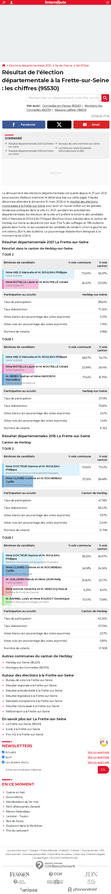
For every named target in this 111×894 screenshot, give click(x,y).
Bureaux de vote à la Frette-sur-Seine (79, 143)
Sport (7, 757)
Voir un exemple (98, 752)
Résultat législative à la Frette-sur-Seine (31, 696)
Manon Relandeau (18, 811)
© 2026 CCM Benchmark (64, 858)
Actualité (9, 752)
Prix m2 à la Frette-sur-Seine (24, 734)
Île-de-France (63, 65)
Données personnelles (34, 854)
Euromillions (14, 797)
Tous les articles (90, 850)
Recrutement (13, 854)
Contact (75, 850)
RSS (102, 850)
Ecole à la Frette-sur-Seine (23, 729)
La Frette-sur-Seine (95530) (23, 724)
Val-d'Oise (82, 65)
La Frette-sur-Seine (69, 148)
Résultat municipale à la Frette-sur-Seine (32, 706)
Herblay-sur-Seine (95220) (23, 662)
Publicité (64, 850)
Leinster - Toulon (17, 816)
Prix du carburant (17, 830)
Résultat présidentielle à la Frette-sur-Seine (34, 690)
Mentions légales (96, 854)
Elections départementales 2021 (30, 65)
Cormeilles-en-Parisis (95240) (61, 106)
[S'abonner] (55, 770)
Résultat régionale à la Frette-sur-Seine (31, 685)
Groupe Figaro (41, 858)
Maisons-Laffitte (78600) (71, 110)
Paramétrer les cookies (60, 854)
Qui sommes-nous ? (17, 850)
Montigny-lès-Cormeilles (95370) (27, 667)
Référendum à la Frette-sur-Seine (28, 711)
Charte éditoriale (49, 850)
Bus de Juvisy (15, 821)
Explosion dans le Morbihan (24, 826)
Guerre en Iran (15, 792)
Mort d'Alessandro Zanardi (23, 806)
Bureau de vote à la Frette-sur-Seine (29, 680)
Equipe (34, 850)
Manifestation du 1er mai (22, 802)
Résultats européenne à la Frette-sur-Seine (34, 701)
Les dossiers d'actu (15, 762)
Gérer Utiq (79, 854)
